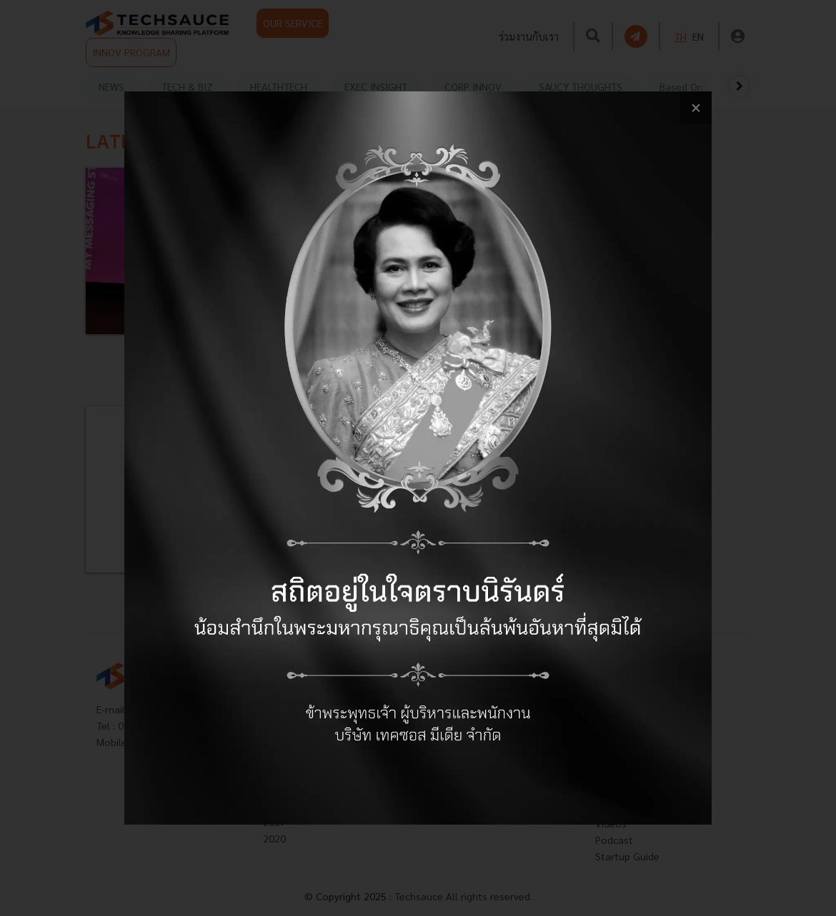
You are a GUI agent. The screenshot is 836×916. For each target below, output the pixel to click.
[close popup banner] (696, 107)
